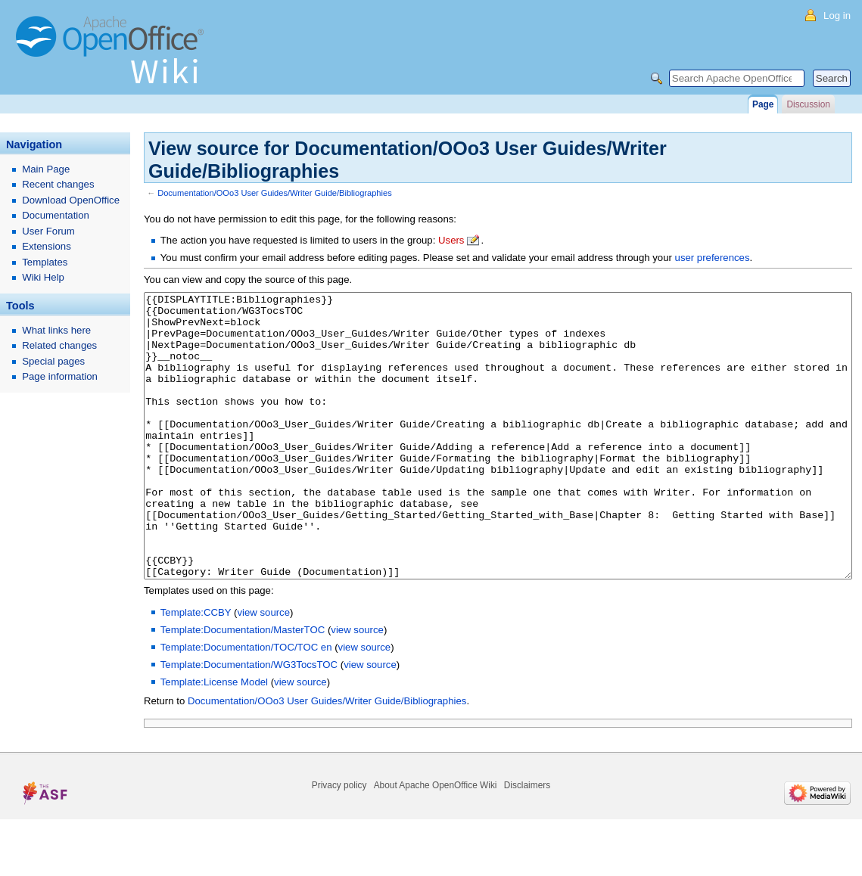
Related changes (59, 345)
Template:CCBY (196, 669)
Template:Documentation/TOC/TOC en (246, 704)
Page (762, 104)
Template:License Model (214, 738)
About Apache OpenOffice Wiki (435, 842)
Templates (44, 262)
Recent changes (58, 184)
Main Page (46, 169)
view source (263, 669)
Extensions (46, 246)
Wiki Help (43, 277)
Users (451, 240)
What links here (56, 330)
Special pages (53, 361)
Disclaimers (527, 842)
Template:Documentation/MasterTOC (242, 686)
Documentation (55, 215)
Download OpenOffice (71, 200)
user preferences (712, 257)
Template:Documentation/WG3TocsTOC (249, 721)
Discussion (807, 104)
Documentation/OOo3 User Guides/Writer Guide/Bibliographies (274, 192)
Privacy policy (339, 842)
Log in (837, 15)
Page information (60, 376)
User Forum (48, 231)
